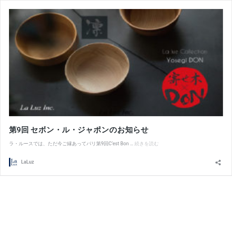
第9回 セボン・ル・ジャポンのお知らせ (79, 130)
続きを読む (146, 143)
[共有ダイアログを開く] (218, 160)
